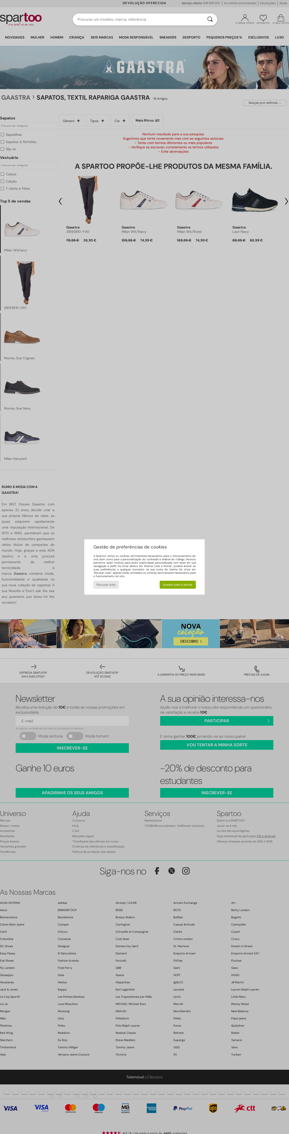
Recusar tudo (106, 585)
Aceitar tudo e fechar (177, 585)
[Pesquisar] (210, 19)
